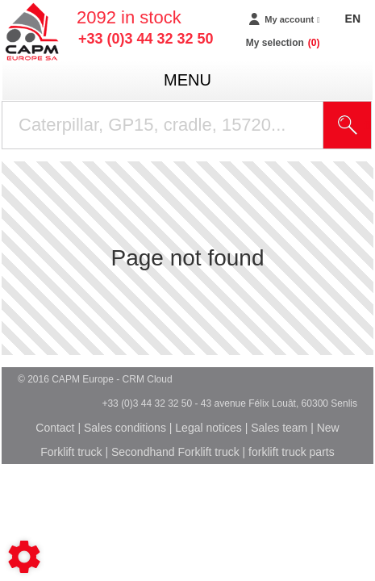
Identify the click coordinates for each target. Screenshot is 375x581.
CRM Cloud (148, 379)
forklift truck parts (291, 451)
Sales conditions (125, 427)
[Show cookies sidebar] (24, 557)
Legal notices (208, 427)
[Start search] (347, 125)
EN (352, 18)
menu (187, 80)
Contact (54, 427)
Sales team (279, 427)
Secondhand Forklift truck (175, 451)
